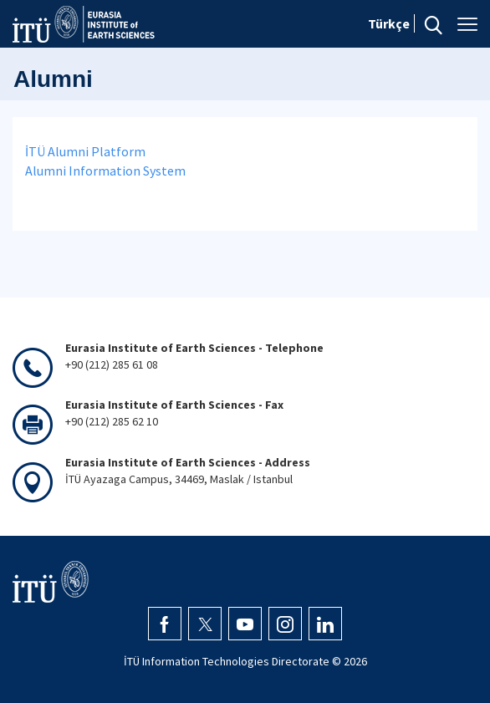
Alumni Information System (105, 170)
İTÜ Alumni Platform (85, 151)
